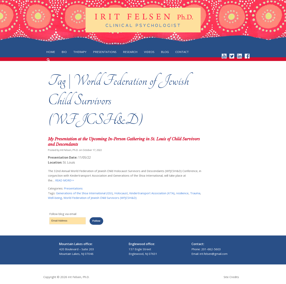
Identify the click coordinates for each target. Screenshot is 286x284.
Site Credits (231, 277)
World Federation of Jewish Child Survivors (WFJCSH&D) (100, 198)
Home (50, 52)
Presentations (104, 52)
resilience (182, 193)
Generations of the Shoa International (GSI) (84, 193)
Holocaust (121, 193)
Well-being (55, 198)
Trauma (195, 193)
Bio (64, 52)
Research (130, 52)
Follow (96, 220)
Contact (182, 52)
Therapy (80, 52)
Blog (165, 52)
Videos (149, 52)
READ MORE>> (64, 180)
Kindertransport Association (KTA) (152, 193)
